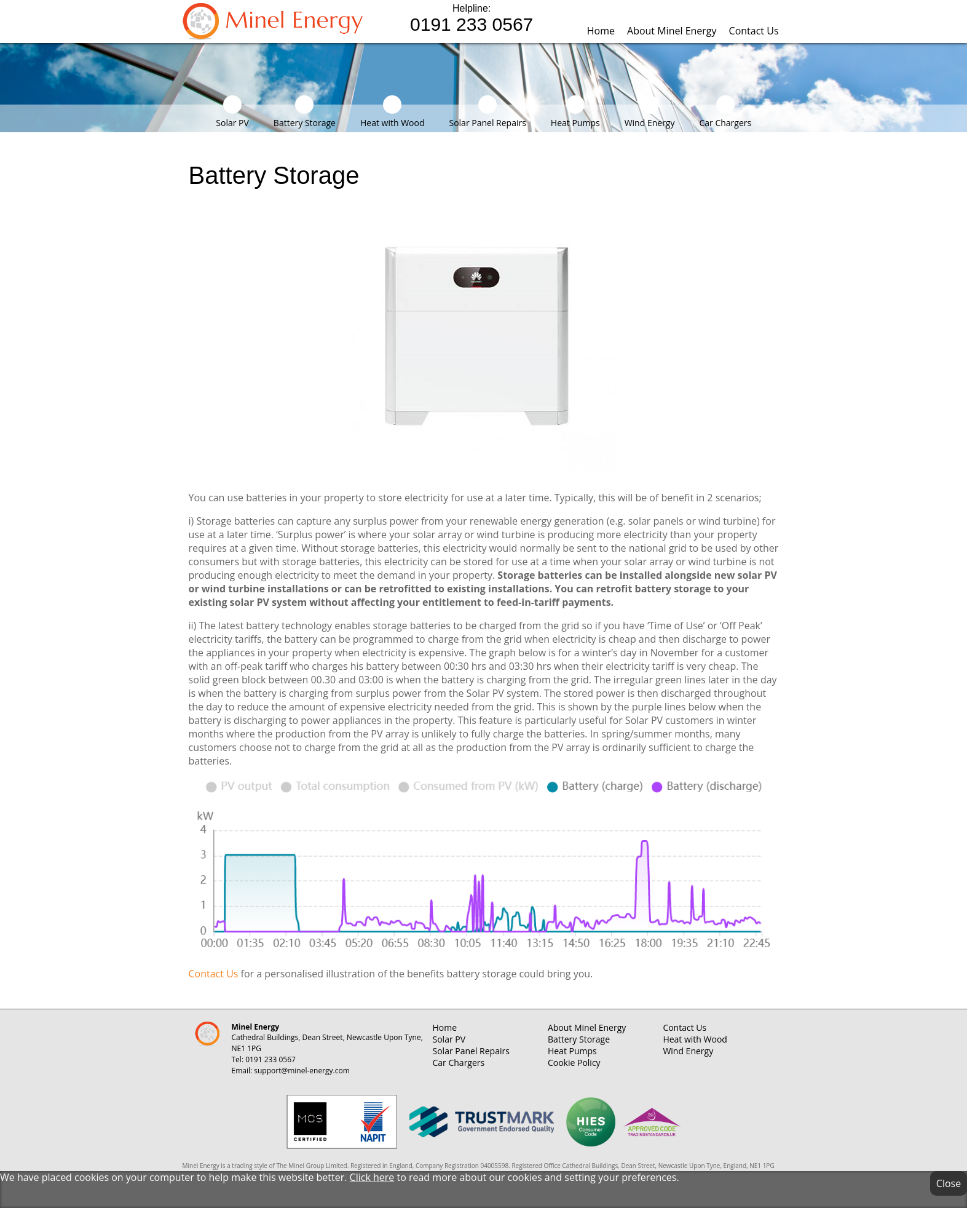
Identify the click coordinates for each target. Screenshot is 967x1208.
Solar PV (232, 112)
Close (948, 1183)
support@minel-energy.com (302, 1070)
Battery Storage (305, 112)
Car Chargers (725, 112)
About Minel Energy (672, 31)
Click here (372, 1177)
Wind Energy (650, 112)
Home (601, 31)
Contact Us (754, 31)
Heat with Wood (392, 112)
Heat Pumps (575, 112)
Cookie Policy (574, 1062)
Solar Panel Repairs (487, 112)
